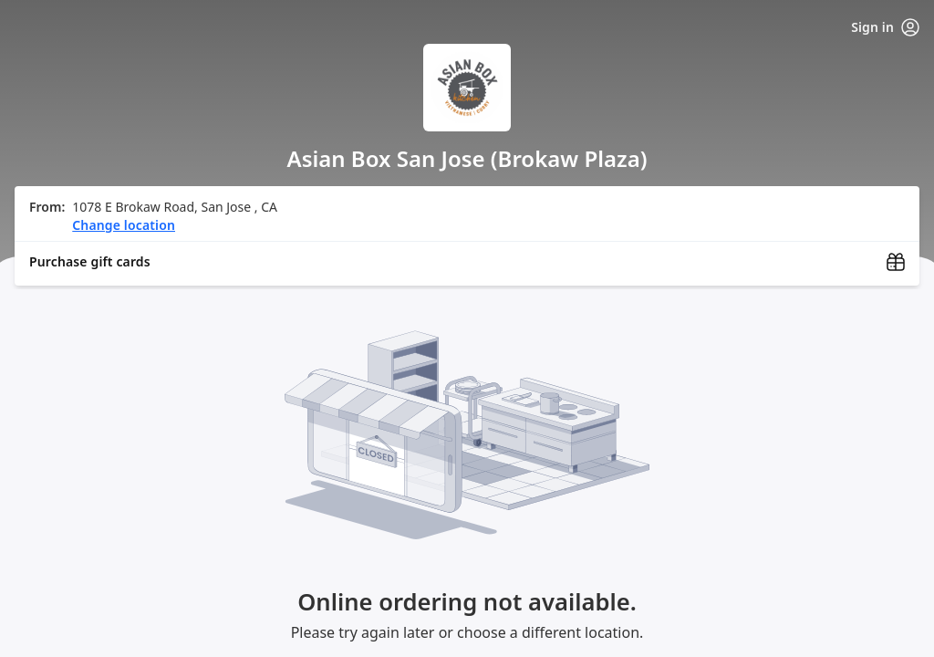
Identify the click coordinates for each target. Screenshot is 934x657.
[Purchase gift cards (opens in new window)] (467, 262)
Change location (123, 225)
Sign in (885, 27)
